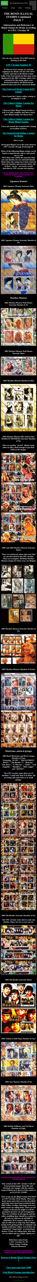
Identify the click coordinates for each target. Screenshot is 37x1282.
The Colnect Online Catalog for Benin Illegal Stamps (18, 120)
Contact (5, 8)
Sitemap (28, 8)
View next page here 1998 (18, 1267)
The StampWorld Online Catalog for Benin (18, 134)
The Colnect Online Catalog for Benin (18, 104)
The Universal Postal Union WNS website (18, 90)
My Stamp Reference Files (19, 3)
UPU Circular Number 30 (18, 65)
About (13, 8)
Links (20, 8)
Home (4, 3)
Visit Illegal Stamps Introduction (18, 1272)
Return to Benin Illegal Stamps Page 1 (18, 1258)
